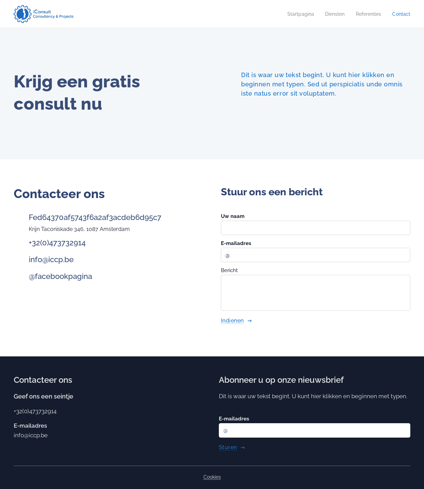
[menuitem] (296, 14)
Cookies (212, 477)
